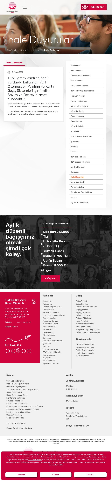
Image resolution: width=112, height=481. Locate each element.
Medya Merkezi (77, 167)
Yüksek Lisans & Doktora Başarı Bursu (22, 390)
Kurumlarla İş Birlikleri (85, 324)
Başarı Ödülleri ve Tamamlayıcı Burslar (22, 409)
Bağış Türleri (81, 301)
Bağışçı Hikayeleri (83, 315)
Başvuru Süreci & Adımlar (17, 404)
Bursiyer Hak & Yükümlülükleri (19, 412)
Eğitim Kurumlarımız (79, 203)
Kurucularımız (76, 81)
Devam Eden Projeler (85, 344)
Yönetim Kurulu (77, 111)
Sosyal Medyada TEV (77, 426)
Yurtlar (74, 197)
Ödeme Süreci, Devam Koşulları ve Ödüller (24, 407)
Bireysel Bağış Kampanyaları (88, 330)
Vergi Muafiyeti (77, 182)
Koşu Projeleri (82, 321)
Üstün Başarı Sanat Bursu (17, 395)
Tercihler (90, 474)
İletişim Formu (11, 327)
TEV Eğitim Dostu (83, 327)
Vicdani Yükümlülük (14, 415)
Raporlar (74, 147)
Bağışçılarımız (82, 310)
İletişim (70, 408)
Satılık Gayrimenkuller (85, 350)
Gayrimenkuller (77, 187)
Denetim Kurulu (77, 116)
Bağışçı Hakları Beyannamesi (88, 332)
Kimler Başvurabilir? (14, 401)
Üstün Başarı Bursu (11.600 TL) (55, 263)
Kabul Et (21, 474)
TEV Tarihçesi (77, 71)
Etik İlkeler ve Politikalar (81, 137)
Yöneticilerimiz (77, 126)
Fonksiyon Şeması (79, 101)
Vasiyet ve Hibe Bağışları (86, 307)
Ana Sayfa (12, 50)
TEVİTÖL (70, 386)
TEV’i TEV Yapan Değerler (82, 91)
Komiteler (75, 131)
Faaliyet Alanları (78, 96)
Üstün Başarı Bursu (14, 392)
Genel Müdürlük (72, 413)
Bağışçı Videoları (83, 312)
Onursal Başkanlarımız (80, 76)
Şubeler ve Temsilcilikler (81, 192)
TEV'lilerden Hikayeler (80, 162)
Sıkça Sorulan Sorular (15, 418)
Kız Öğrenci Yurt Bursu (15, 398)
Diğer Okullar (71, 389)
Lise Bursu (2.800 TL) (56, 234)
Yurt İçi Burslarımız (15, 381)
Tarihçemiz (47, 304)
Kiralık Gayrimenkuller (85, 353)
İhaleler (36, 50)
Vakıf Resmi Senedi (79, 86)
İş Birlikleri (75, 142)
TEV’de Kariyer (72, 401)
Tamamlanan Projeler (85, 347)
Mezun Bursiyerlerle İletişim (19, 428)
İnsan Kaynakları (74, 396)
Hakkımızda (76, 66)
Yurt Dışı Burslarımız (15, 424)
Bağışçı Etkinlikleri (83, 318)
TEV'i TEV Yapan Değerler (54, 315)
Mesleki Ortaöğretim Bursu (17, 384)
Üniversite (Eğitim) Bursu (16, 387)
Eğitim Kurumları (75, 381)
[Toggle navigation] (25, 7)
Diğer (47, 270)
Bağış (79, 296)
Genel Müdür (76, 121)
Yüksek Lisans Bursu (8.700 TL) (55, 254)
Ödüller (74, 152)
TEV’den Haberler (78, 157)
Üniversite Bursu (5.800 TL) (55, 244)
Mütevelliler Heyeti (79, 106)
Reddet (55, 474)
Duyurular (75, 172)
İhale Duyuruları (77, 177)
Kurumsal (25, 50)
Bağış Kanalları (82, 304)
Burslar (10, 375)
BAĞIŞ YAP (50, 278)
